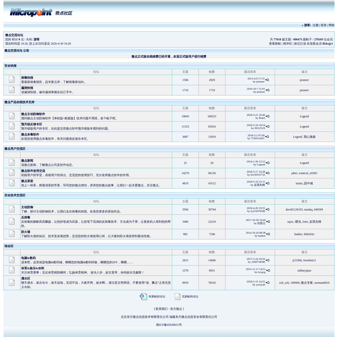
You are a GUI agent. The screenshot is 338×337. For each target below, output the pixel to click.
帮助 (332, 25)
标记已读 (300, 43)
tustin (299, 183)
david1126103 (294, 209)
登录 (324, 25)
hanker (262, 235)
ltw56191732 (258, 174)
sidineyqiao (304, 270)
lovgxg (262, 271)
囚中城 (308, 183)
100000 (294, 282)
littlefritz (309, 234)
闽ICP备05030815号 (169, 325)
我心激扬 (310, 136)
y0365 (313, 173)
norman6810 (322, 282)
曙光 (298, 221)
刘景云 (261, 223)
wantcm (303, 173)
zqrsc (290, 221)
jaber (294, 173)
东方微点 (176, 309)
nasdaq (308, 209)
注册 (316, 25)
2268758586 (258, 261)
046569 (318, 209)
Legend (304, 116)
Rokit (262, 117)
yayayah (260, 284)
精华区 (287, 43)
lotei (305, 221)
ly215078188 (258, 210)
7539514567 (258, 138)
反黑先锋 (259, 184)
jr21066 (297, 260)
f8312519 (260, 128)
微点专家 (307, 282)
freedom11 (309, 260)
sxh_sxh (284, 282)
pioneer (260, 81)
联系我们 (162, 309)
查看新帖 (275, 43)
